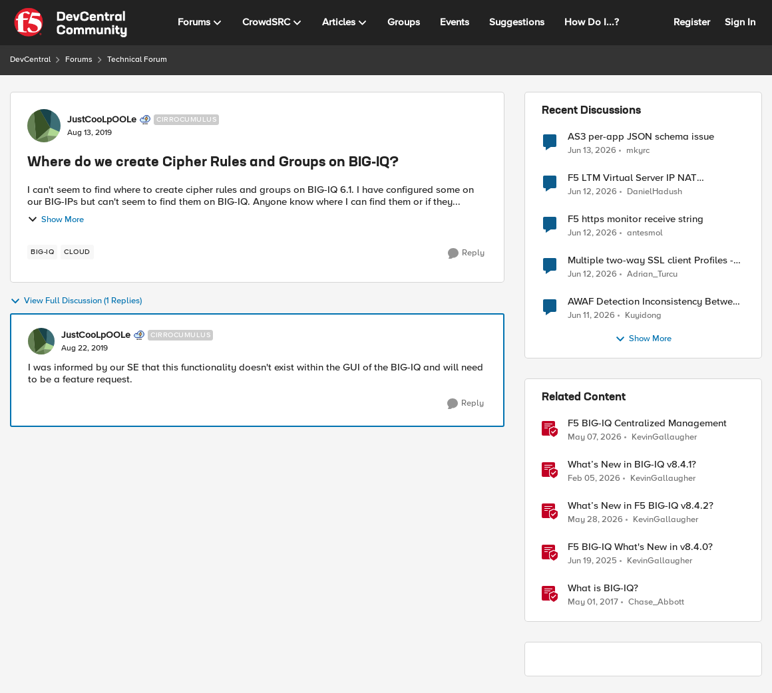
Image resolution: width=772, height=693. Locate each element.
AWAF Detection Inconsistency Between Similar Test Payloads (655, 301)
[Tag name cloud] (77, 252)
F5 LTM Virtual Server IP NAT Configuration (632, 178)
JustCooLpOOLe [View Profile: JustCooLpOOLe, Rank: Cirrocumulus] (101, 119)
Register (692, 22)
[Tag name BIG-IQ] (42, 252)
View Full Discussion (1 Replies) (76, 301)
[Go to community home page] (70, 23)
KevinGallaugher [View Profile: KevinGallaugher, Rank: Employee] (664, 437)
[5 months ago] (594, 479)
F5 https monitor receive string (635, 219)
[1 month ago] (592, 150)
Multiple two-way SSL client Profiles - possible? (650, 260)
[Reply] (466, 253)
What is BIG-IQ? (603, 588)
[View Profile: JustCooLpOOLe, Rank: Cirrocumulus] (44, 125)
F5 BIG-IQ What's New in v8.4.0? (640, 547)
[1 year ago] (592, 561)
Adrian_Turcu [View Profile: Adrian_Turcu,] (652, 274)
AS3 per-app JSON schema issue (641, 136)
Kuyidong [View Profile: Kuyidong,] (643, 316)
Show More (55, 219)
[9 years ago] (593, 602)
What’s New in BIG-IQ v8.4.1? (632, 464)
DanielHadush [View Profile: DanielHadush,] (654, 192)
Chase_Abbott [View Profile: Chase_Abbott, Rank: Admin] (656, 602)
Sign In (740, 22)
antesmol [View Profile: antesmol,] (645, 233)
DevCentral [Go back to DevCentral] (30, 60)
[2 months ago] (595, 437)
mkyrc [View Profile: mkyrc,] (638, 150)
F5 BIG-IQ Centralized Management (647, 423)
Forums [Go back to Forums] (79, 60)
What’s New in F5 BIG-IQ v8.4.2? (640, 505)
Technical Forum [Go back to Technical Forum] (137, 60)
